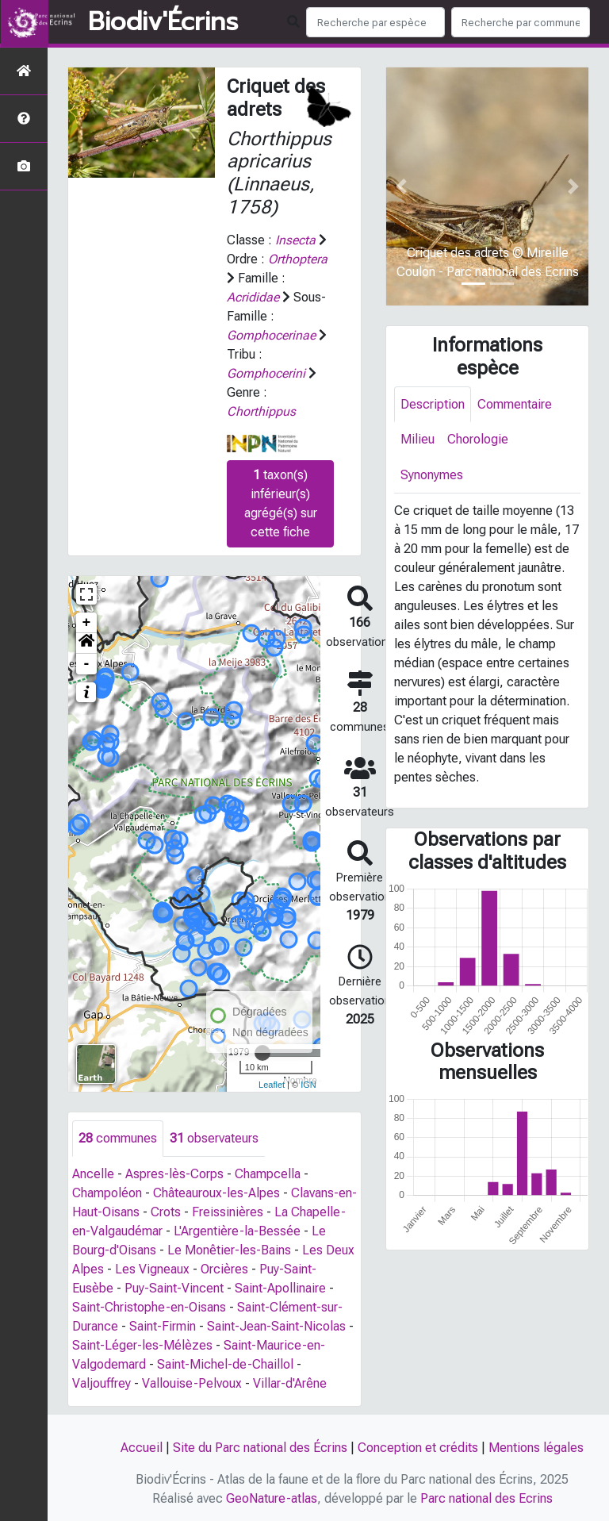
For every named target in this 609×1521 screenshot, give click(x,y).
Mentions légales (536, 1447)
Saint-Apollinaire (280, 1288)
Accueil (142, 1447)
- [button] (86, 664)
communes (118, 1138)
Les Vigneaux (152, 1269)
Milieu (417, 439)
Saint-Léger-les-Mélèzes (142, 1345)
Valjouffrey (101, 1383)
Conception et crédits (418, 1447)
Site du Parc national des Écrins (260, 1447)
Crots (166, 1211)
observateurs (214, 1138)
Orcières (224, 1269)
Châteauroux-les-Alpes (216, 1192)
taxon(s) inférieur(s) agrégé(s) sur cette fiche (280, 503)
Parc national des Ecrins (486, 1498)
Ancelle (93, 1173)
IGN (308, 1084)
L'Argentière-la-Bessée (237, 1231)
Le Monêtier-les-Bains (229, 1250)
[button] (86, 643)
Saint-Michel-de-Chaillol (225, 1364)
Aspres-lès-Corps (174, 1173)
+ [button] (86, 622)
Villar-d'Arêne (290, 1383)
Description (432, 404)
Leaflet (272, 1084)
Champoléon (107, 1192)
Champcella (268, 1173)
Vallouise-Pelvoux (192, 1383)
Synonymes (431, 475)
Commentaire (514, 404)
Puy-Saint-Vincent (174, 1288)
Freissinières (227, 1211)
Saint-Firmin (162, 1326)
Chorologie (477, 439)
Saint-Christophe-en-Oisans (149, 1307)
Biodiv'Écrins (163, 22)
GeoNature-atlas (271, 1498)
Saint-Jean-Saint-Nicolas (276, 1326)
